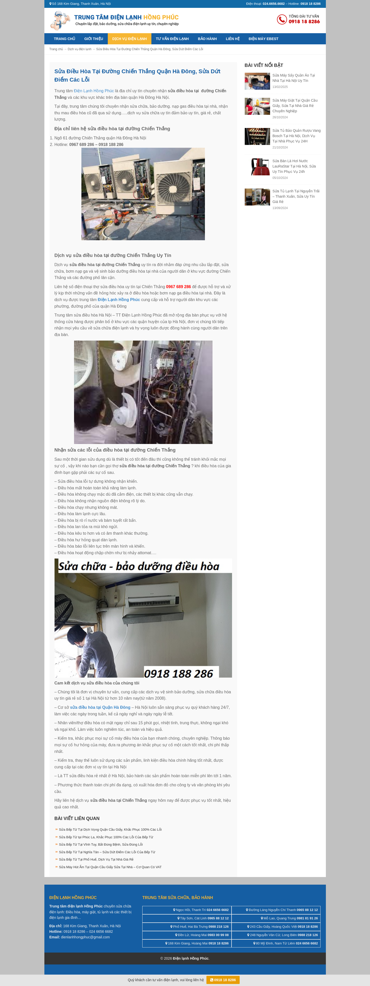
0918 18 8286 (223, 980)
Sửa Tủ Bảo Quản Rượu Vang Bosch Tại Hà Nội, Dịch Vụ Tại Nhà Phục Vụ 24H (297, 135)
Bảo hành (207, 39)
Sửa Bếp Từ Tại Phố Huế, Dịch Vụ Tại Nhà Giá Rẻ (96, 859)
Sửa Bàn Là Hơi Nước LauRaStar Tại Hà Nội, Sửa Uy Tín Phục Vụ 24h (294, 166)
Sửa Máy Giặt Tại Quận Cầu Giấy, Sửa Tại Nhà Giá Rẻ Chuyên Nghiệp (295, 105)
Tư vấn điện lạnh (172, 39)
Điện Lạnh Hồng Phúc (94, 91)
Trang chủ (64, 39)
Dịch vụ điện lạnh (129, 39)
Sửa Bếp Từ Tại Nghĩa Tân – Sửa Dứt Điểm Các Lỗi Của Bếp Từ (107, 852)
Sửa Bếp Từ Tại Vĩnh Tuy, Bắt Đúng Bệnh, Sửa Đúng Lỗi (101, 844)
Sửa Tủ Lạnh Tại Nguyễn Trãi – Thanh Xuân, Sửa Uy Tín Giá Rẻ (296, 196)
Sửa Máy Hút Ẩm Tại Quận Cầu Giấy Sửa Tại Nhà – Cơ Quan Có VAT (110, 867)
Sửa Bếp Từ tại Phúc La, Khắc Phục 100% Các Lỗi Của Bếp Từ (106, 837)
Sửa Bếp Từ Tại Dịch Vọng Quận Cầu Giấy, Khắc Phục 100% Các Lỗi (110, 829)
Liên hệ (233, 39)
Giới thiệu (93, 39)
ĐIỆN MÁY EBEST (263, 39)
